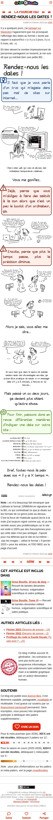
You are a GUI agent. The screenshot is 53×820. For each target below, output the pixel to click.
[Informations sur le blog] (50, 3)
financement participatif (14, 707)
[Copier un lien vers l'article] (44, 816)
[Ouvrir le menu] (2, 3)
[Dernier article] (49, 12)
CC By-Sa (46, 795)
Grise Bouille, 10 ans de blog (29, 582)
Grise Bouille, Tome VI (25, 600)
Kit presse (35, 802)
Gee (50, 22)
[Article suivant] (43, 12)
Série (30, 562)
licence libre (34, 696)
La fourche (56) (26, 12)
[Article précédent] (9, 12)
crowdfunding (40, 770)
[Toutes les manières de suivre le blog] (9, 816)
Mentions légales (21, 802)
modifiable (43, 699)
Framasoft (32, 799)
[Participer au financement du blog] (26, 816)
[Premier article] (3, 12)
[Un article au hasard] (21, 562)
